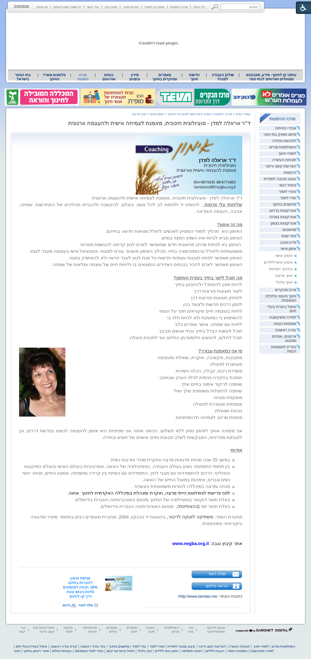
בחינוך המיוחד (280, 269)
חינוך (17, 651)
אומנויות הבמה (284, 324)
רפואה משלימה (192, 651)
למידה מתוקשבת (283, 317)
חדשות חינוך (194, 77)
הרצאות (290, 172)
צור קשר (93, 7)
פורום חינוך (130, 7)
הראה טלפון (217, 585)
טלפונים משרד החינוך (54, 77)
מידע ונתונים (134, 77)
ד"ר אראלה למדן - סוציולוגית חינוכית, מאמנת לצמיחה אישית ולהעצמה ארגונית (159, 123)
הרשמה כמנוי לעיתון (67, 7)
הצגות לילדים (215, 651)
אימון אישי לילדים (278, 262)
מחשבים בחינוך (284, 204)
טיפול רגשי (287, 185)
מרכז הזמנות (179, 7)
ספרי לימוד (287, 192)
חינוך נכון (111, 7)
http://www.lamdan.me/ (197, 596)
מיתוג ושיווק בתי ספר (279, 134)
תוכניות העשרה (284, 160)
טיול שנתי (288, 236)
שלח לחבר (85, 605)
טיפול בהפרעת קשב (120, 651)
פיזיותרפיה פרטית (90, 629)
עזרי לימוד (288, 198)
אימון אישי (288, 249)
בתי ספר (190, 629)
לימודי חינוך (287, 153)
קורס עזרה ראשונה (63, 646)
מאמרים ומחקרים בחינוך (164, 77)
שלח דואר (217, 573)
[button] (214, 7)
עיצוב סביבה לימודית (280, 179)
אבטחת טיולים (61, 651)
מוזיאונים (289, 230)
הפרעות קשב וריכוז (281, 166)
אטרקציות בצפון (283, 223)
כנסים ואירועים (108, 77)
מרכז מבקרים (285, 290)
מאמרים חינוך (131, 629)
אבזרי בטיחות (285, 128)
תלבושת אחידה (284, 141)
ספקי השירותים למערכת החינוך (189, 114)
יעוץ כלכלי (284, 282)
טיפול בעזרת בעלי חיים (31, 646)
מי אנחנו (42, 7)
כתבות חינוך (150, 629)
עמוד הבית (243, 114)
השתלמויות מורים (282, 147)
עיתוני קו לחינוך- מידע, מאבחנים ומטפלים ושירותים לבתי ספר (271, 77)
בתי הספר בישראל (23, 77)
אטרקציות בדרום (283, 211)
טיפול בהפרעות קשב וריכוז (44, 629)
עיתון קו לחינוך (154, 7)
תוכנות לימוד (68, 629)
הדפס (66, 605)
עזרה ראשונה (285, 330)
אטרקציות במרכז (283, 217)
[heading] (80, 587)
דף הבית (199, 7)
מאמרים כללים (111, 629)
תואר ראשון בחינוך (36, 651)
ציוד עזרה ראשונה (92, 646)
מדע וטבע (288, 242)
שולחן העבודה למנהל (223, 77)
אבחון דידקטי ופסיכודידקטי (216, 629)
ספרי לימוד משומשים (89, 651)
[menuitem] (271, 77)
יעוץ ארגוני (284, 275)
